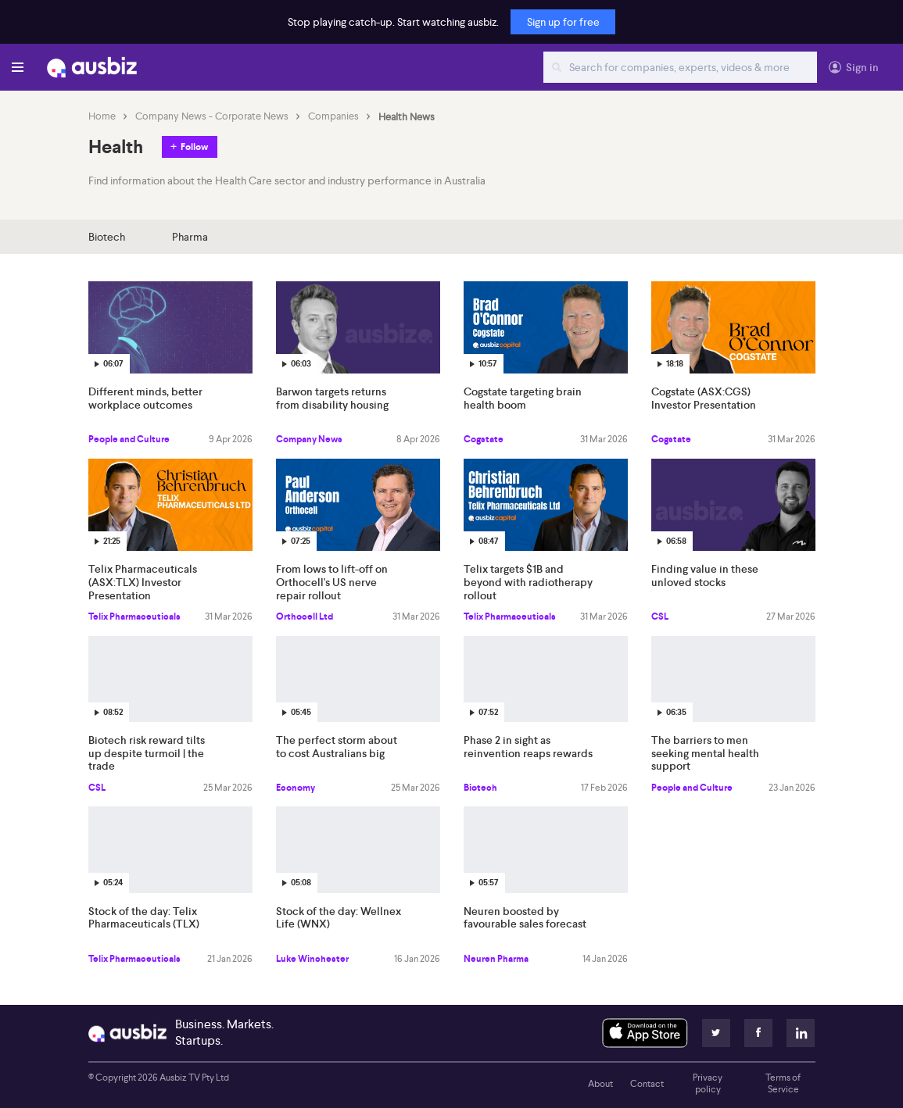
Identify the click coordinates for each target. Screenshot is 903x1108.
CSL (659, 616)
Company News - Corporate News (211, 116)
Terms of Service (783, 1083)
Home (102, 116)
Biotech (106, 237)
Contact (647, 1084)
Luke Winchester (312, 959)
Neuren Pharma (496, 959)
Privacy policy (707, 1083)
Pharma (190, 237)
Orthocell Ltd (304, 616)
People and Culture (129, 439)
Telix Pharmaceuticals (134, 616)
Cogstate (483, 439)
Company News (309, 439)
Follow (194, 147)
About (600, 1084)
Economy (295, 787)
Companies (333, 116)
